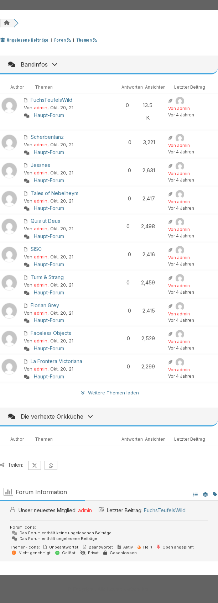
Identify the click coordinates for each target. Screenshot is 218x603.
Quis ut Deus (45, 221)
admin (40, 107)
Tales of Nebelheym (54, 193)
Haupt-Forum (49, 115)
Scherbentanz (47, 137)
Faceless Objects (51, 333)
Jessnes (40, 165)
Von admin (179, 108)
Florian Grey (45, 305)
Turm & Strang (47, 277)
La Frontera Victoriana (56, 361)
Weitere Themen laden (109, 392)
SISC (36, 249)
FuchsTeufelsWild (51, 100)
